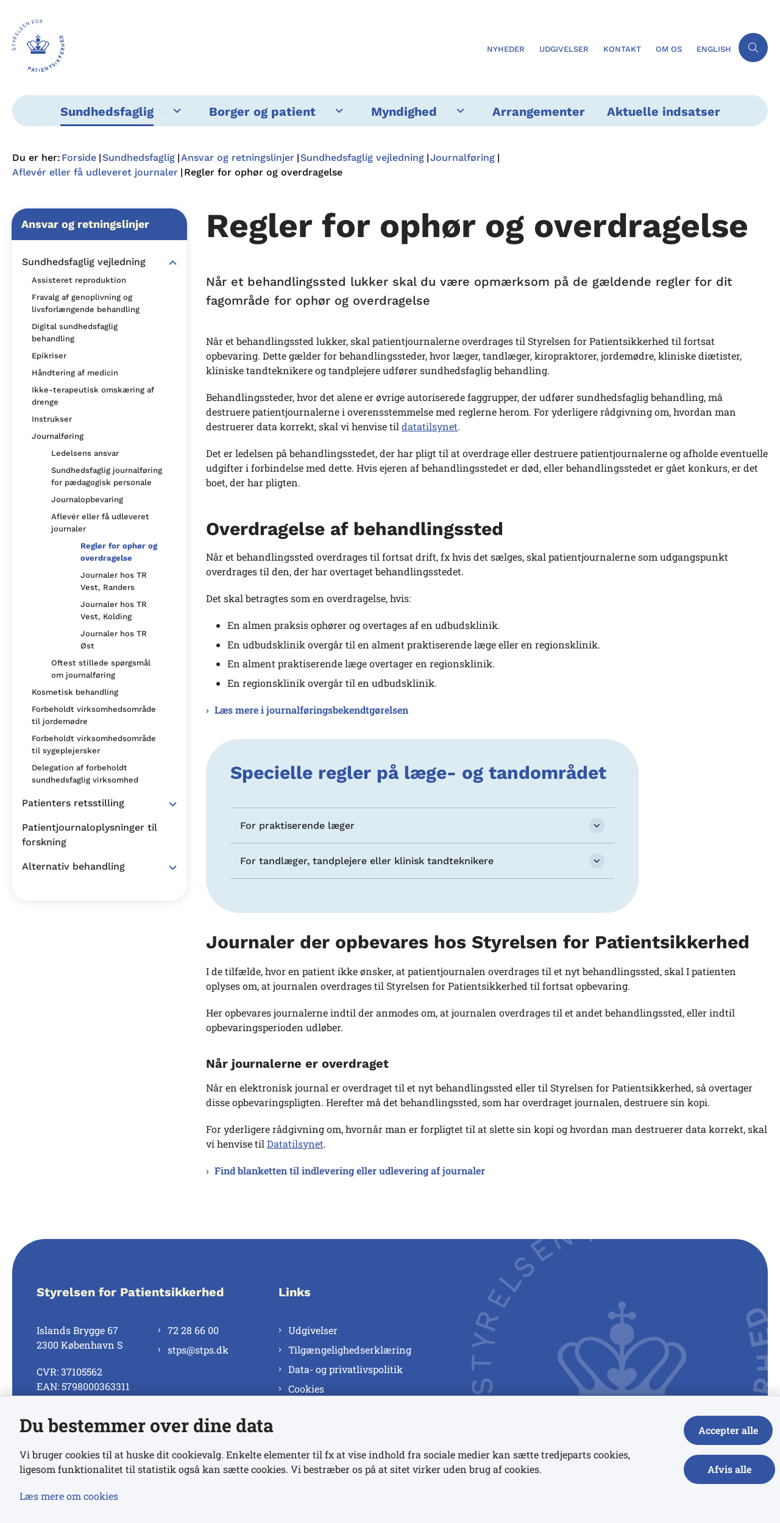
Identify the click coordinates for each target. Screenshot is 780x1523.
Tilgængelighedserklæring (349, 1349)
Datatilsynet (295, 1143)
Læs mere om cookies (69, 1495)
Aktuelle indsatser (663, 111)
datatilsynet (430, 426)
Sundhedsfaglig (107, 111)
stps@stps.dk (198, 1349)
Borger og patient (262, 111)
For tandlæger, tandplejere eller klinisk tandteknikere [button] (367, 861)
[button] (170, 262)
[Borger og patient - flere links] (337, 110)
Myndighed (404, 111)
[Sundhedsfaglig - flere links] (175, 110)
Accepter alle (730, 1430)
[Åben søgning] (753, 47)
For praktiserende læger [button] (297, 825)
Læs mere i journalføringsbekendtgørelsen (311, 709)
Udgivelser (313, 1330)
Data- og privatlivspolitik (345, 1369)
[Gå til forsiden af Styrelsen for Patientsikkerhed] (246, 48)
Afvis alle (731, 1469)
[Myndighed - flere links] (458, 110)
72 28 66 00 (193, 1330)
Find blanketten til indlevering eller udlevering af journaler (349, 1170)
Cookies (306, 1388)
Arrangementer (538, 111)
